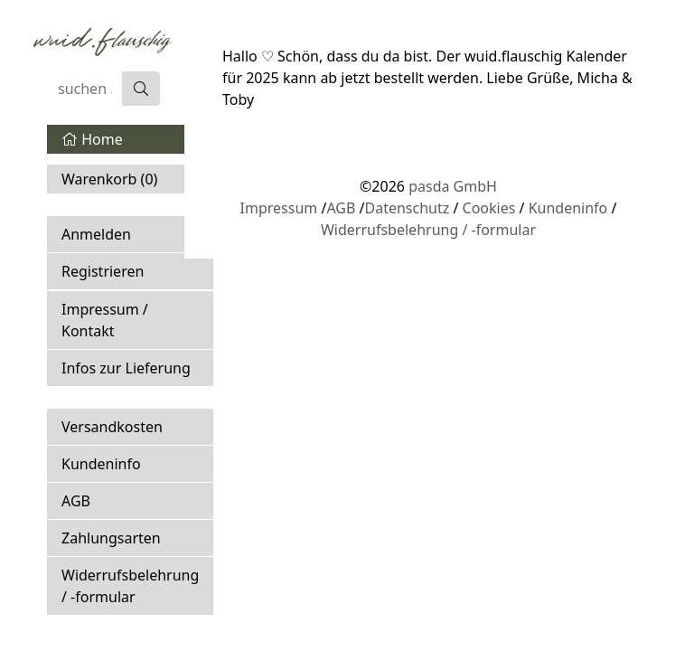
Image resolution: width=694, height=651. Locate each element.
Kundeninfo (101, 464)
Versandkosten (112, 427)
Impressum (279, 208)
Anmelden (96, 234)
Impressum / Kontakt (104, 320)
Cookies (489, 208)
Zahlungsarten (111, 538)
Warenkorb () (109, 179)
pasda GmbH (452, 186)
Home (92, 139)
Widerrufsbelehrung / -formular (130, 586)
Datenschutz (406, 208)
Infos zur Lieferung (126, 368)
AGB (75, 501)
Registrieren (102, 271)
